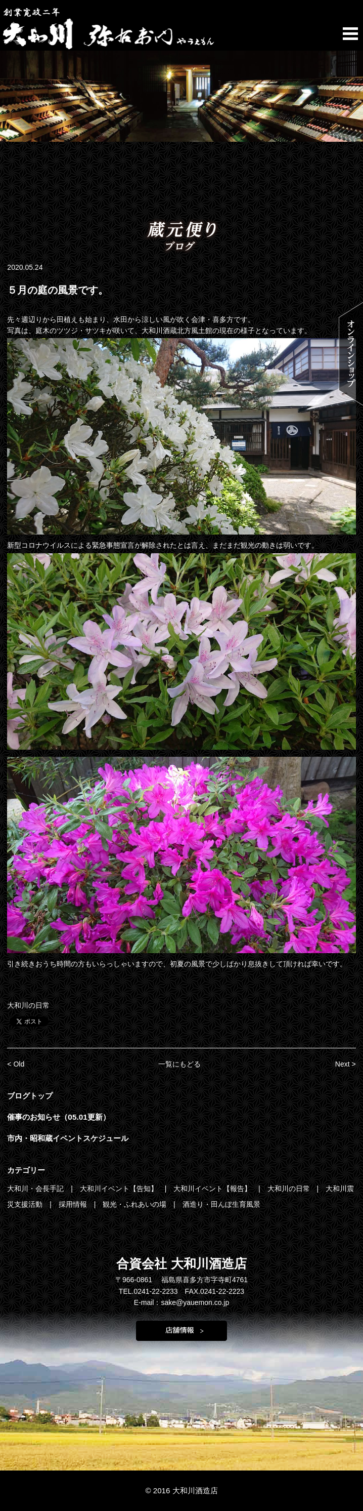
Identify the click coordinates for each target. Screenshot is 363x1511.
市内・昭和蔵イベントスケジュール (67, 1138)
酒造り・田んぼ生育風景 (221, 1204)
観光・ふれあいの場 (135, 1204)
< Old (15, 1064)
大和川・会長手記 (36, 1189)
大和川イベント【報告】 (213, 1189)
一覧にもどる (179, 1064)
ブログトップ (30, 1095)
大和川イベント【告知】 (120, 1189)
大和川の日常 (28, 1005)
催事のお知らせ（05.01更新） (58, 1117)
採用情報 (74, 1204)
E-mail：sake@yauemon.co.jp (182, 1302)
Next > (345, 1064)
